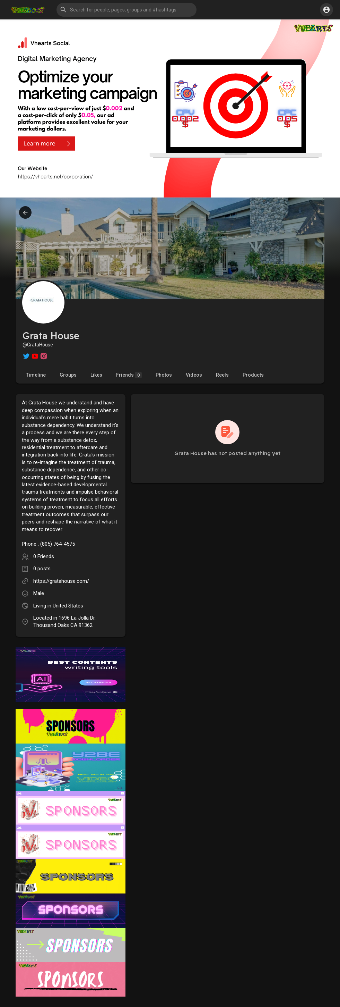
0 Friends (43, 556)
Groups (68, 375)
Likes (96, 375)
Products (253, 375)
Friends (129, 375)
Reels (222, 375)
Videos (194, 375)
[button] (126, 10)
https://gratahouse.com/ (61, 581)
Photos (164, 375)
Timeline (36, 375)
